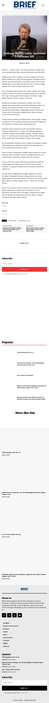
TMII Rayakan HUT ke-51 (25, 352)
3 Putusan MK (12, 220)
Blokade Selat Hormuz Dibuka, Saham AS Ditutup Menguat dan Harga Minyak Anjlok (31, 398)
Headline (24, 49)
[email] (24, 263)
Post (4, 206)
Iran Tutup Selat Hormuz (25, 375)
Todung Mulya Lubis (24, 220)
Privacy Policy (23, 274)
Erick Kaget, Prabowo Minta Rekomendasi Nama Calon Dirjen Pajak (35, 229)
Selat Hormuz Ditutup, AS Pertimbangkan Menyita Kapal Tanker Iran (30, 364)
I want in (24, 269)
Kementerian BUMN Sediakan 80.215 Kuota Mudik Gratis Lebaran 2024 (12, 229)
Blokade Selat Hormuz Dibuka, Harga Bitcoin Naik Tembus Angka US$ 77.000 (31, 387)
